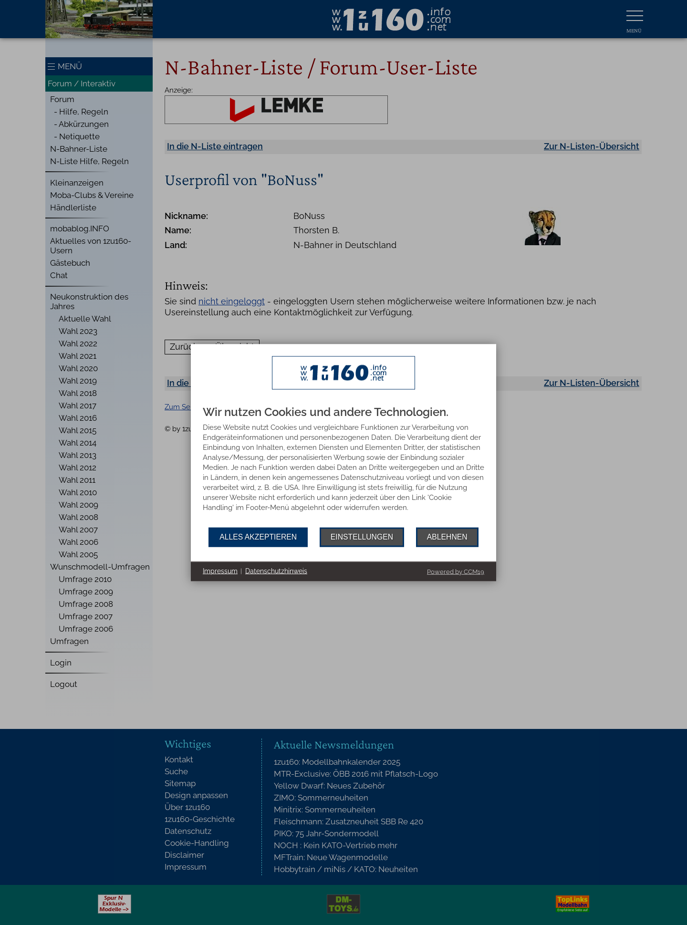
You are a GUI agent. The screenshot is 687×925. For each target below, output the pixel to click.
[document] (343, 466)
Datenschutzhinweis (276, 571)
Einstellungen (362, 537)
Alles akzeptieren (258, 537)
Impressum (220, 571)
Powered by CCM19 (455, 571)
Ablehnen (447, 537)
